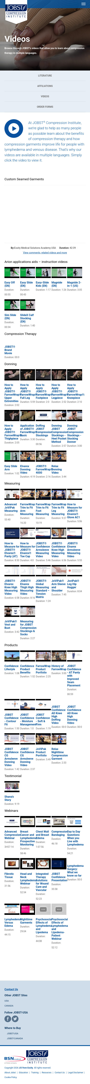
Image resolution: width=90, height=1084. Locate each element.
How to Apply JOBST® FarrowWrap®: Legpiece (60, 391)
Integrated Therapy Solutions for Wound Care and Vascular (42, 882)
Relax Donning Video (57, 469)
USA (6, 1001)
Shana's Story (9, 798)
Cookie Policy (10, 1077)
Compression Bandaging (60, 833)
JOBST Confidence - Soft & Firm (43, 719)
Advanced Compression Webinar (12, 835)
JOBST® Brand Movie (9, 350)
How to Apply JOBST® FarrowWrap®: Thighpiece (13, 432)
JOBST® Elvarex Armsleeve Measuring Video (73, 550)
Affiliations (45, 86)
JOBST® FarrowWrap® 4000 (44, 469)
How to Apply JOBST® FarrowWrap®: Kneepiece (76, 391)
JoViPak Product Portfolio (41, 752)
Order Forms (45, 106)
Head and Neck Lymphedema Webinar (28, 878)
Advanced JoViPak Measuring (11, 507)
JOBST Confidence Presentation (59, 877)
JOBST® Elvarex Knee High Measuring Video (11, 587)
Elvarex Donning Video (25, 469)
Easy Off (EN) (9, 284)
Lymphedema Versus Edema (12, 922)
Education (23, 1072)
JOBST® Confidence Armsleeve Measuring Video (43, 550)
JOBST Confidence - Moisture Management (28, 719)
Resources (46, 1072)
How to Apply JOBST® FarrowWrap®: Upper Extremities (13, 393)
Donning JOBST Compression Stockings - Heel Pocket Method (60, 433)
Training (34, 1072)
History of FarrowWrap (59, 667)
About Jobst (10, 1072)
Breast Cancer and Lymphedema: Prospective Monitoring (28, 838)
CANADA (8, 1005)
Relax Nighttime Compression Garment (60, 753)
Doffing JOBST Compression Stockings (44, 430)
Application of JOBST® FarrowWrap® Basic (28, 430)
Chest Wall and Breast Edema (42, 835)
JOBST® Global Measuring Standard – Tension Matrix (42, 589)
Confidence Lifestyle (11, 667)
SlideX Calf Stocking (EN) (27, 318)
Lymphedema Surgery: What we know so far (75, 870)
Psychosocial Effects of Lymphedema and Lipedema (44, 926)
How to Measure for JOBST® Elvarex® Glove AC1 (74, 511)
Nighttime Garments (26, 921)
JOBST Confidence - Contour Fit (11, 719)
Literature (45, 75)
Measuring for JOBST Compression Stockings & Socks (28, 628)
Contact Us (11, 989)
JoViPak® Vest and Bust (10, 624)
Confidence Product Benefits (27, 669)
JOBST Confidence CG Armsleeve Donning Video (11, 757)
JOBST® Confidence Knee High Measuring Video (59, 550)
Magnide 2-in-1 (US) (74, 284)
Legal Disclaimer (75, 1072)
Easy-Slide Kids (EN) (42, 284)
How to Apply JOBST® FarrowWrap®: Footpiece (44, 391)
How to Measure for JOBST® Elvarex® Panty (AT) (11, 550)
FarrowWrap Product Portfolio (43, 669)
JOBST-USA (12, 1033)
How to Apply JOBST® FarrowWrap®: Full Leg (29, 391)
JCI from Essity (26, 1068)
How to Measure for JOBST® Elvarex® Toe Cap (27, 550)
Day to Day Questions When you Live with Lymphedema (75, 838)
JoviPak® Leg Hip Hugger (73, 584)
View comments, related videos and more (45, 252)
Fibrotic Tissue (9, 875)
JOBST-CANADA (15, 1038)
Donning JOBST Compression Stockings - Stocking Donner (75, 433)
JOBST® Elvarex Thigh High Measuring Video (27, 587)
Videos (45, 96)
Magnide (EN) (57, 284)
